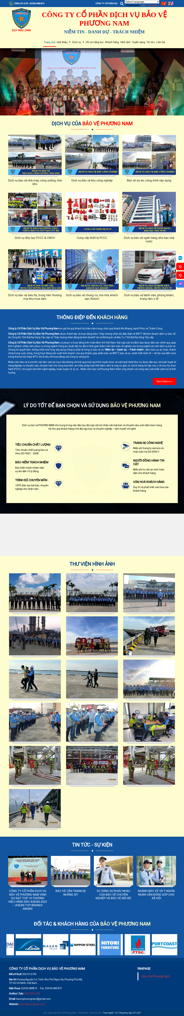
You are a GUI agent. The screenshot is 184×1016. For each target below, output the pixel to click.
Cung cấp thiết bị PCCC (92, 238)
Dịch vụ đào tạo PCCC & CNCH (35, 238)
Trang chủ (49, 42)
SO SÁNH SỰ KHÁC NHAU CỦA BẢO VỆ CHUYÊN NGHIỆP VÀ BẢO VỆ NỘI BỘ (113, 894)
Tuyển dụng (138, 42)
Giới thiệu (64, 42)
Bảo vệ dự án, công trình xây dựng (149, 180)
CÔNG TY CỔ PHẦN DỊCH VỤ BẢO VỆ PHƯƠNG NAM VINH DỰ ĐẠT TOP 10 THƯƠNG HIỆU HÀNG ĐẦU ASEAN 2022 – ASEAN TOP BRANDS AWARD (27, 899)
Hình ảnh (125, 42)
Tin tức (151, 42)
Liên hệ (160, 42)
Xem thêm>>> (164, 381)
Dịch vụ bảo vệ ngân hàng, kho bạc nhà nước (149, 239)
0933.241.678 (32, 993)
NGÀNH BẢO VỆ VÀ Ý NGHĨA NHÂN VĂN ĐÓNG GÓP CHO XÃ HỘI (156, 894)
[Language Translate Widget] (142, 2)
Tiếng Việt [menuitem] (163, 3)
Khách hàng (112, 42)
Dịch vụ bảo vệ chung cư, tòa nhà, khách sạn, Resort (92, 296)
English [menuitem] (170, 3)
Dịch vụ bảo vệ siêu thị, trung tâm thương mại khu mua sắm (35, 296)
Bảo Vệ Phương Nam (156, 976)
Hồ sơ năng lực (95, 42)
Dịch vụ (78, 42)
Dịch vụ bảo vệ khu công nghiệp (92, 180)
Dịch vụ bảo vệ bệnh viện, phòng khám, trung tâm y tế (149, 296)
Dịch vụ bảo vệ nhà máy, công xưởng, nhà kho (35, 182)
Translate (148, 5)
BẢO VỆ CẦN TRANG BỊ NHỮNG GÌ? (71, 892)
